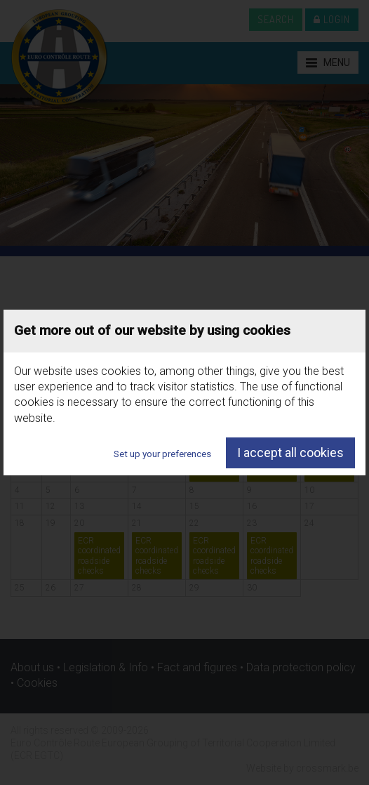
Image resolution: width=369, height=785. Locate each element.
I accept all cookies (290, 452)
